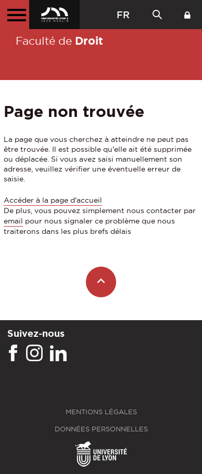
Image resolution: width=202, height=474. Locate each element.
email (13, 221)
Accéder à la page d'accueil (53, 200)
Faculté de (59, 40)
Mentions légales (101, 412)
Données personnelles (101, 429)
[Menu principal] (14, 14)
